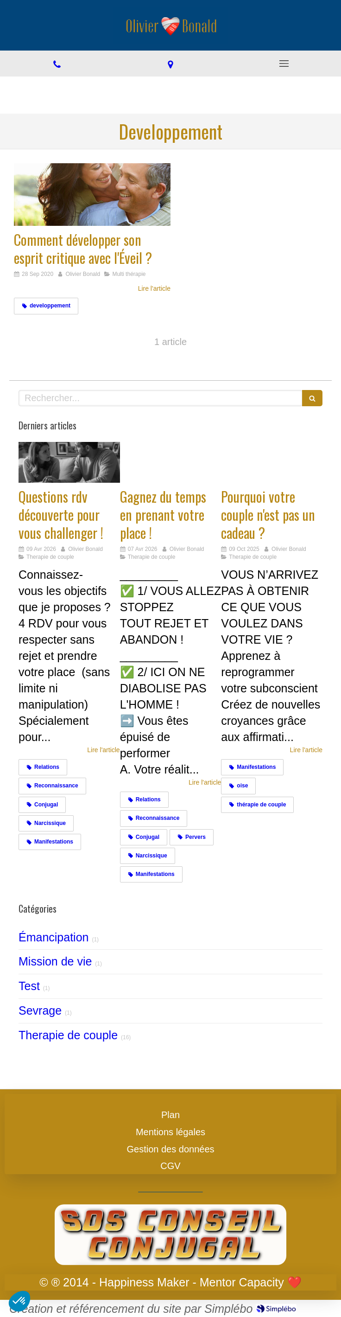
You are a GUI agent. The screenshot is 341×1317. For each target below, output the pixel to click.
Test (29, 985)
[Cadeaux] (271, 462)
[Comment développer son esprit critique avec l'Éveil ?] (92, 194)
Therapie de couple (68, 1035)
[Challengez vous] (69, 462)
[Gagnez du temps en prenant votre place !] (170, 462)
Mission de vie (55, 961)
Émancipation (53, 937)
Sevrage (40, 1010)
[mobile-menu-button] (284, 63)
